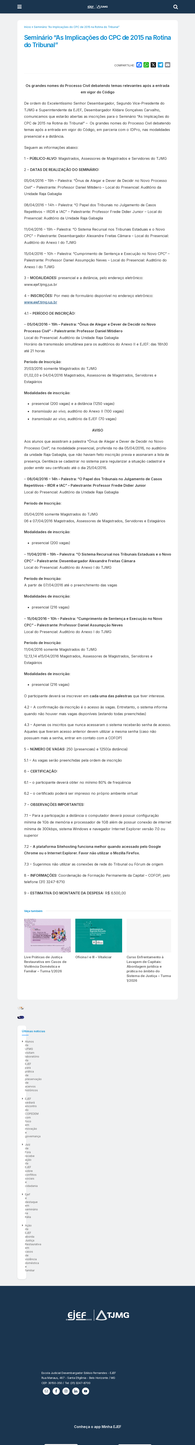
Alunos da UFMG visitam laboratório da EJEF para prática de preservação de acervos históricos (87, 1167)
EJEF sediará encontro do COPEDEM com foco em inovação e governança (73, 1175)
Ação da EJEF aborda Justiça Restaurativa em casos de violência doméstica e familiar (81, 1201)
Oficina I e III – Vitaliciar (93, 957)
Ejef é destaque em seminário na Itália (50, 1192)
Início (27, 27)
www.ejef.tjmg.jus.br (40, 302)
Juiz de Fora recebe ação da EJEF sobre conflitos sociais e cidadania (70, 1184)
